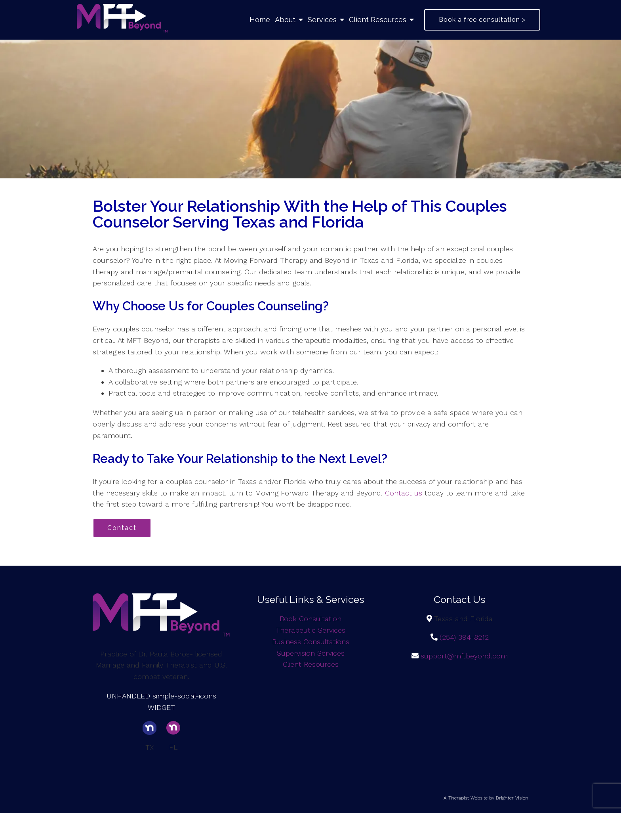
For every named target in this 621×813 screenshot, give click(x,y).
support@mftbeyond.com (464, 656)
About (285, 19)
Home (260, 19)
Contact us (403, 493)
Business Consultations (310, 641)
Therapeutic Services (310, 630)
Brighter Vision (512, 798)
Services (322, 19)
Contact (122, 528)
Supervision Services (311, 653)
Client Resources (377, 19)
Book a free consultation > (482, 19)
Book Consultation (310, 618)
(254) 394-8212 (464, 637)
